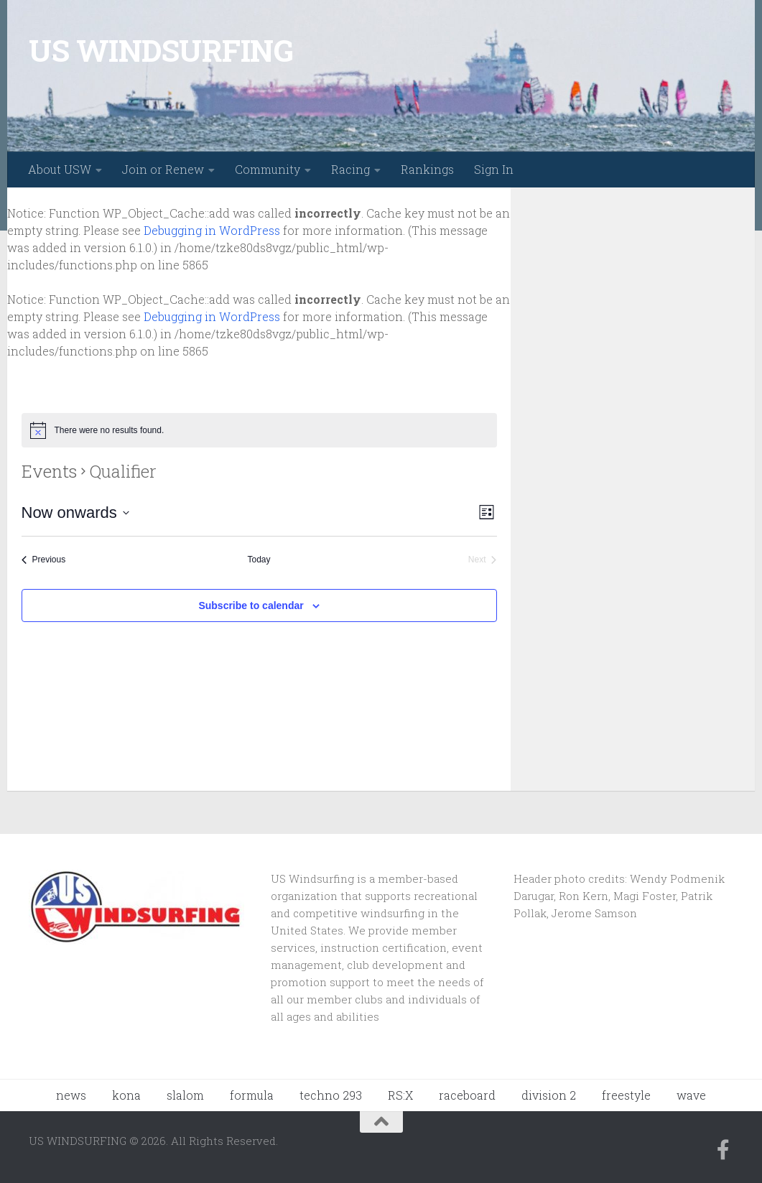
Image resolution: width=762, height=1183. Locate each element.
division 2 (548, 1095)
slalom (185, 1095)
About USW (59, 169)
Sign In (494, 169)
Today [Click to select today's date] (258, 560)
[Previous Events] (44, 560)
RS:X (400, 1095)
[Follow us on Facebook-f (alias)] (723, 1150)
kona (126, 1095)
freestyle (626, 1095)
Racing (350, 169)
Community (267, 169)
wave (691, 1095)
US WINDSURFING (161, 50)
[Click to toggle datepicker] (75, 512)
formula (252, 1095)
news (71, 1095)
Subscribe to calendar (250, 605)
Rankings (427, 169)
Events (49, 471)
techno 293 (330, 1095)
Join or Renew (163, 169)
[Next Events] (482, 560)
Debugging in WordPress (212, 230)
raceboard (467, 1095)
